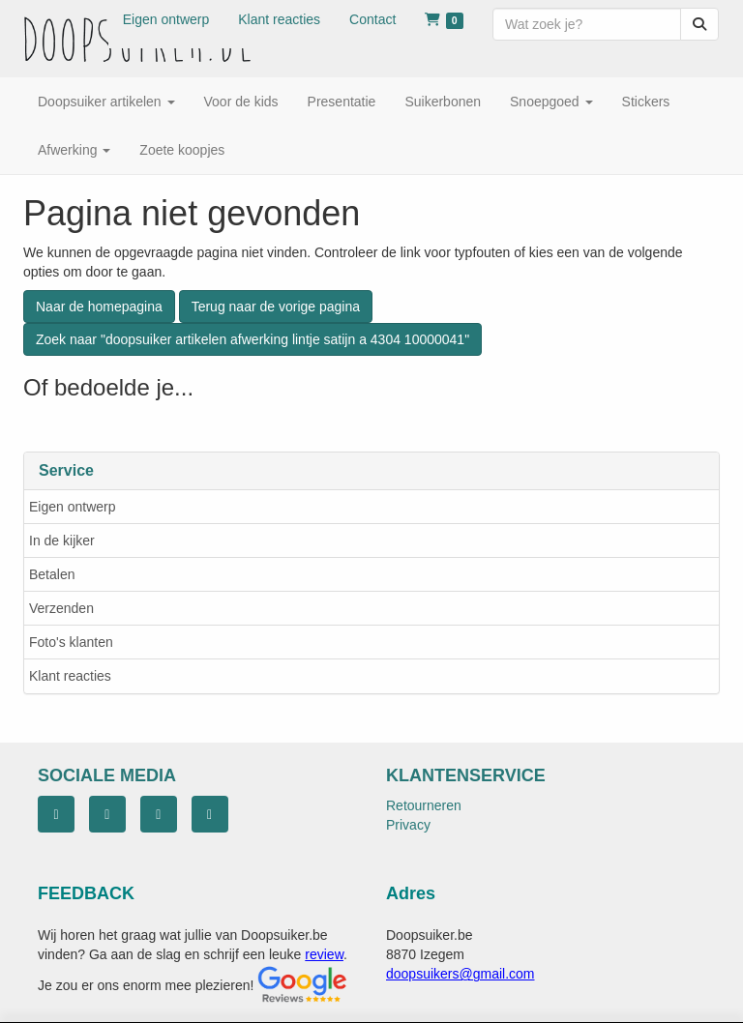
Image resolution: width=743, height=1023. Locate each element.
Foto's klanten (71, 642)
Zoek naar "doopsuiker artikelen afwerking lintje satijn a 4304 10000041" (252, 339)
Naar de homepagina (99, 306)
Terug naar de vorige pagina (276, 306)
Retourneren (423, 805)
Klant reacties (70, 676)
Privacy (408, 825)
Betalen (51, 574)
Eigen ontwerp (72, 506)
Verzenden (61, 608)
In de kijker (62, 540)
